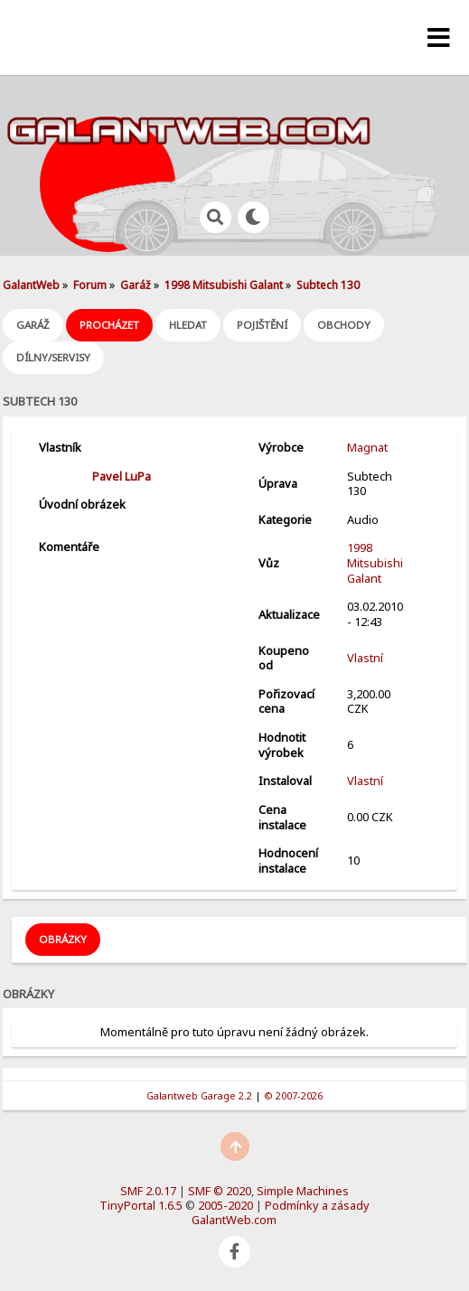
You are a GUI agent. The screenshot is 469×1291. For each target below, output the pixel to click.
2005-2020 (225, 1205)
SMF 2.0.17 (148, 1191)
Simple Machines (303, 1191)
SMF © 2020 (219, 1191)
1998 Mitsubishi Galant (375, 562)
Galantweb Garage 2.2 (199, 1095)
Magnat (367, 447)
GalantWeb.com (234, 1219)
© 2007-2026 (293, 1095)
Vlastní (365, 658)
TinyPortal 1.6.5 (141, 1205)
